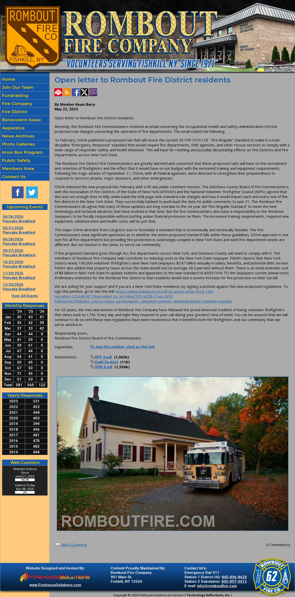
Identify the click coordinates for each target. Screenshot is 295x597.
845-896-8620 (234, 577)
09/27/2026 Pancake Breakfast (19, 252)
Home (8, 79)
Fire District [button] (14, 111)
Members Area (17, 168)
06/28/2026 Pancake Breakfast (19, 241)
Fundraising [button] (14, 95)
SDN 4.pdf (104, 367)
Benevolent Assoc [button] (21, 119)
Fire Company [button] (16, 103)
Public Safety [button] (15, 160)
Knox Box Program (22, 152)
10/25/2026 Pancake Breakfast (19, 264)
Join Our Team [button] (17, 87)
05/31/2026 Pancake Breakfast (19, 230)
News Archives (17, 136)
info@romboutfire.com (217, 586)
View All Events (25, 296)
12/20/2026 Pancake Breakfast (19, 286)
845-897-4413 (234, 581)
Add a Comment (74, 544)
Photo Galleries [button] (18, 144)
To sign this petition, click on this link (122, 347)
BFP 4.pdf (103, 357)
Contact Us (13, 176)
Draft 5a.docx (106, 362)
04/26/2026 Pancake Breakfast (19, 218)
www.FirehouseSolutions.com (55, 585)
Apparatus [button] (13, 127)
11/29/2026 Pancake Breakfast (19, 275)
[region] (24, 128)
